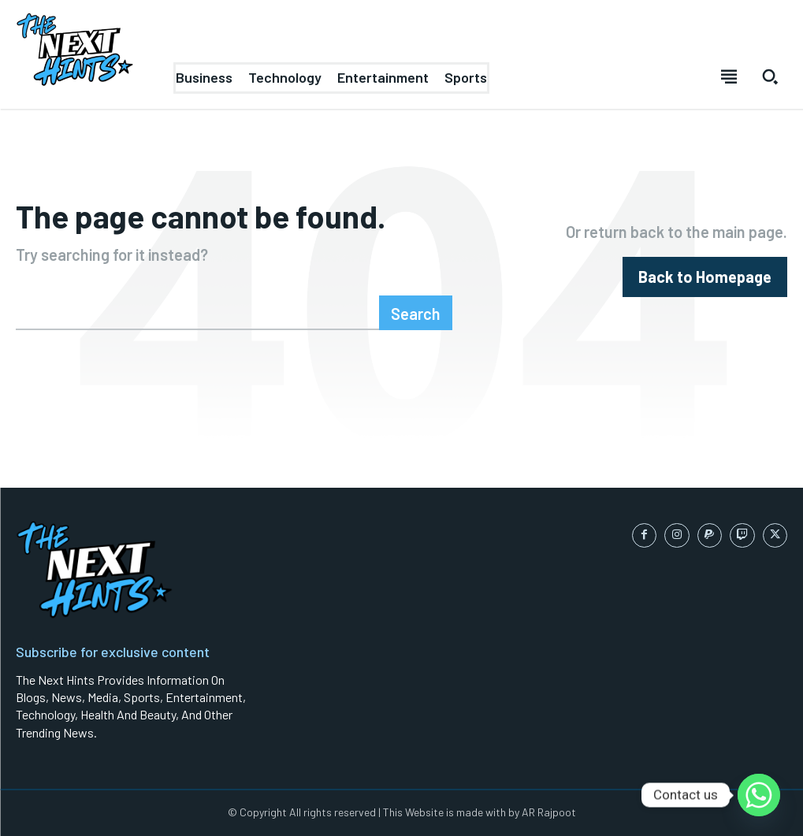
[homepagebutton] (705, 277)
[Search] (415, 312)
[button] (770, 76)
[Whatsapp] (759, 795)
